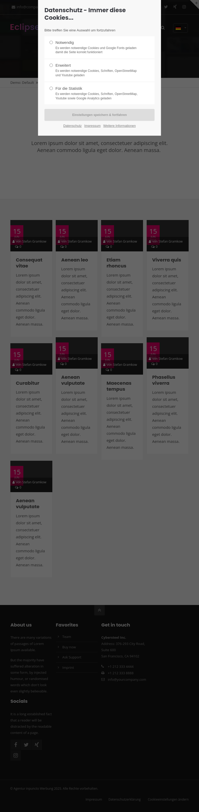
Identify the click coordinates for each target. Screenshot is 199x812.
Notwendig (97, 47)
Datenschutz (72, 126)
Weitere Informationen (119, 126)
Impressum (92, 126)
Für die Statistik (97, 93)
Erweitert (97, 70)
